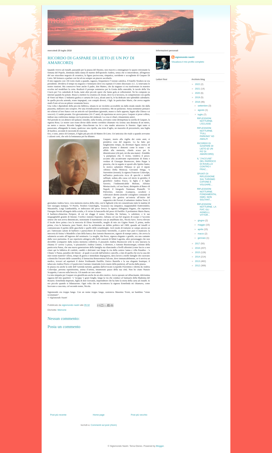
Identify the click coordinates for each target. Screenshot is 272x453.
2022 (198, 84)
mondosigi (69, 19)
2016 (198, 248)
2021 (198, 88)
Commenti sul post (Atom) (104, 425)
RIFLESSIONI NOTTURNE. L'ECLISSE (205, 121)
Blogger (160, 446)
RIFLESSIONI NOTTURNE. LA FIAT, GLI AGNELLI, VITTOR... (206, 209)
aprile (201, 229)
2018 (198, 102)
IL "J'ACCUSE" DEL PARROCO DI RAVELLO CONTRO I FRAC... (206, 164)
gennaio (202, 238)
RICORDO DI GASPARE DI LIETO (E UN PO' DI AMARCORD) (205, 148)
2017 (198, 243)
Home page (98, 414)
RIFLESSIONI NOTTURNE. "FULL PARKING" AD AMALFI (205, 133)
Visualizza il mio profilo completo (188, 62)
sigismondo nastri (184, 57)
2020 (198, 93)
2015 (198, 252)
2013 (198, 261)
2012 (198, 265)
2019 (198, 97)
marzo (201, 233)
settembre (203, 105)
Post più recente (58, 414)
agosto (201, 110)
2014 (198, 256)
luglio (201, 114)
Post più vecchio (139, 414)
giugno (201, 220)
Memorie (62, 310)
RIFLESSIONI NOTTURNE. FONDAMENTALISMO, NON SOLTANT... (206, 194)
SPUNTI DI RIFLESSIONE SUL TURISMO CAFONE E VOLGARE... (206, 179)
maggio (202, 224)
